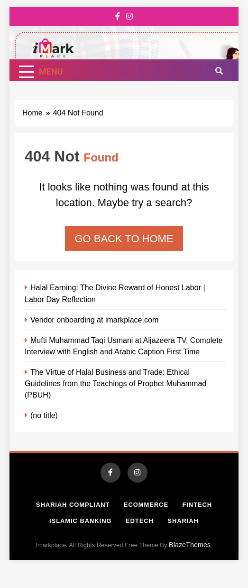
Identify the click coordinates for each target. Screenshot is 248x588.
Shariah (183, 520)
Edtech (140, 520)
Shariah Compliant (73, 504)
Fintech (197, 504)
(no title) (44, 415)
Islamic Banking (80, 520)
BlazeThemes (190, 545)
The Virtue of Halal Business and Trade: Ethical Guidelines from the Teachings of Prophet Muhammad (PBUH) (115, 383)
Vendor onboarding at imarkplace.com (94, 319)
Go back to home (123, 239)
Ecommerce (146, 504)
